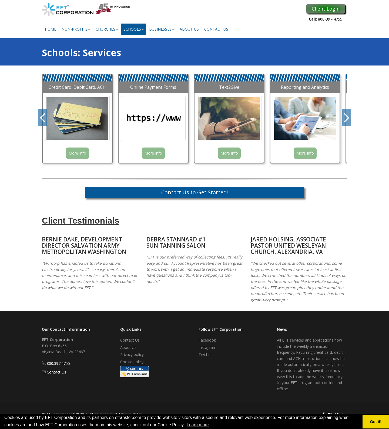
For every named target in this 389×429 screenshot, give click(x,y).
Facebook (207, 340)
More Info (77, 153)
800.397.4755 (58, 363)
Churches (107, 29)
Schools (133, 29)
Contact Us (216, 29)
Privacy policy (132, 354)
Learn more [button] (198, 425)
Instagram (207, 347)
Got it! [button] (375, 422)
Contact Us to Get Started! (194, 192)
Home (50, 29)
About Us (189, 29)
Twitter (205, 354)
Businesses (161, 29)
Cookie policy (131, 361)
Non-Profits (76, 29)
